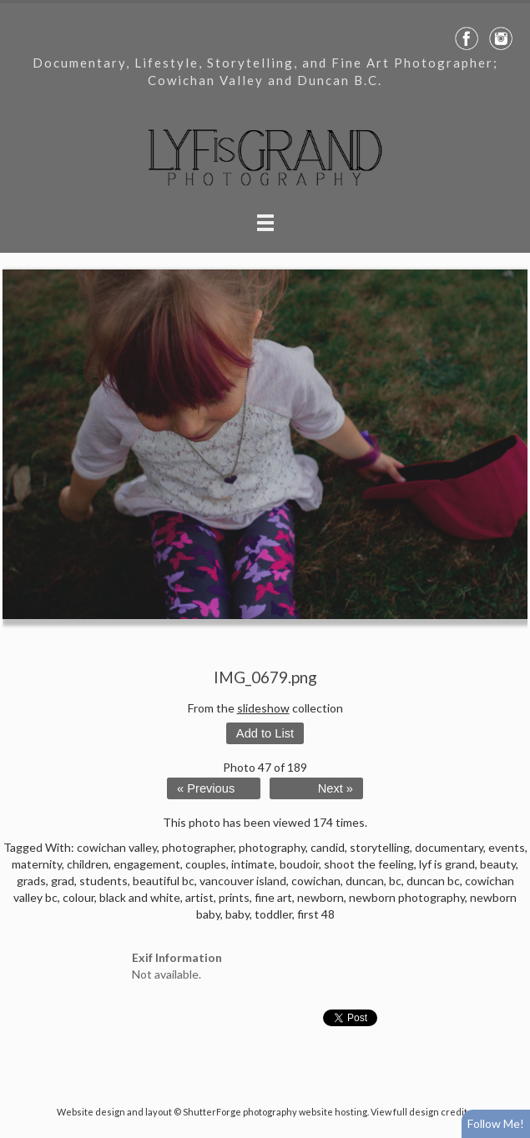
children (88, 864)
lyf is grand (447, 864)
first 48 (316, 914)
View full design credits (421, 1111)
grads (31, 881)
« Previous (206, 788)
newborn (320, 897)
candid (327, 847)
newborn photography (407, 897)
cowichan (316, 881)
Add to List (265, 733)
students (103, 881)
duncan (365, 881)
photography (272, 847)
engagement (147, 864)
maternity (37, 864)
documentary (449, 847)
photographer (198, 847)
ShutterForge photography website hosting (275, 1111)
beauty (498, 864)
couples (205, 864)
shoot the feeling (369, 864)
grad (62, 881)
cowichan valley (117, 847)
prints (234, 897)
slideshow (263, 708)
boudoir (299, 864)
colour (78, 897)
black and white (139, 897)
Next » (335, 788)
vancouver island (242, 881)
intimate (253, 864)
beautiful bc (163, 881)
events (506, 847)
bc (395, 881)
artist (199, 897)
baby (237, 914)
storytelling (380, 847)
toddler (273, 914)
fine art (273, 897)
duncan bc (433, 881)
